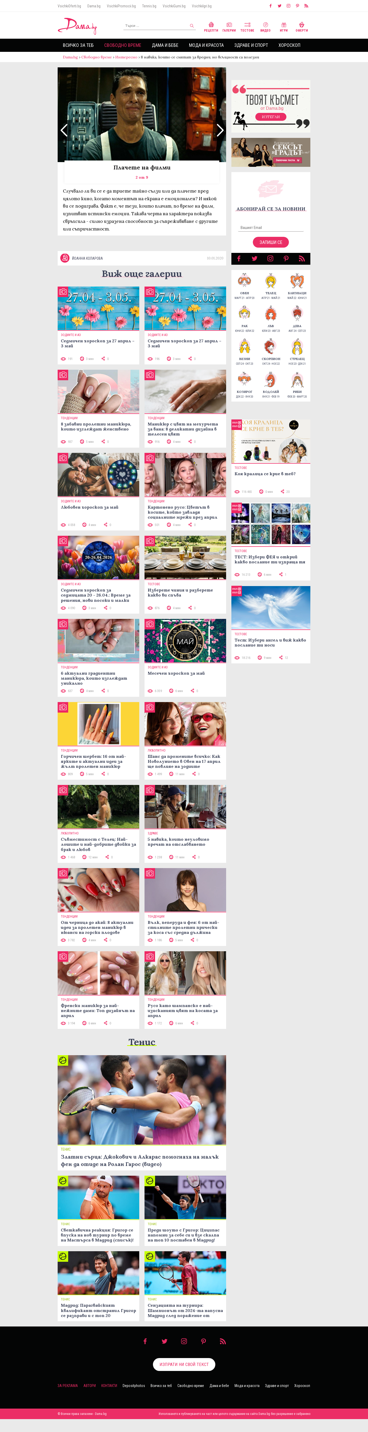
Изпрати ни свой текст (184, 1377)
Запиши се (271, 247)
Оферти (302, 26)
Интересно (126, 57)
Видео (265, 26)
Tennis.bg (149, 6)
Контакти (109, 1398)
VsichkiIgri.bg (202, 6)
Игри (284, 26)
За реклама (68, 1398)
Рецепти (211, 26)
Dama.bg (94, 6)
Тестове (247, 26)
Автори (89, 1398)
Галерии (229, 26)
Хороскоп (289, 45)
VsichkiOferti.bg (69, 6)
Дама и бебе (165, 45)
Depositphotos (134, 1398)
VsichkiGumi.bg (174, 6)
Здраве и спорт (251, 45)
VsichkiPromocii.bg (121, 6)
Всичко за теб (78, 45)
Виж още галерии (142, 286)
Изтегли (271, 122)
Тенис (141, 1055)
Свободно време (122, 45)
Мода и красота (206, 45)
